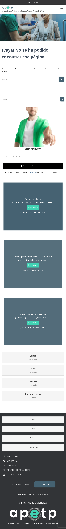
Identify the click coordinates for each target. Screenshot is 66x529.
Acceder (29, 2)
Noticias (48, 318)
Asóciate (11, 465)
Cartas (45, 260)
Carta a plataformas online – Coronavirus (33, 257)
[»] (62, 99)
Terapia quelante (33, 199)
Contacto (12, 461)
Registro (36, 2)
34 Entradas (33, 396)
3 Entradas (33, 357)
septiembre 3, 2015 (31, 202)
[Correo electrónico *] (33, 156)
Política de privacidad (18, 470)
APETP (16, 202)
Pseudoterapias (48, 202)
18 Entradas (33, 383)
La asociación (14, 475)
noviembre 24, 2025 (33, 318)
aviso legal (33, 172)
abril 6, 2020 (34, 260)
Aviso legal (13, 456)
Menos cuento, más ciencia (33, 314)
